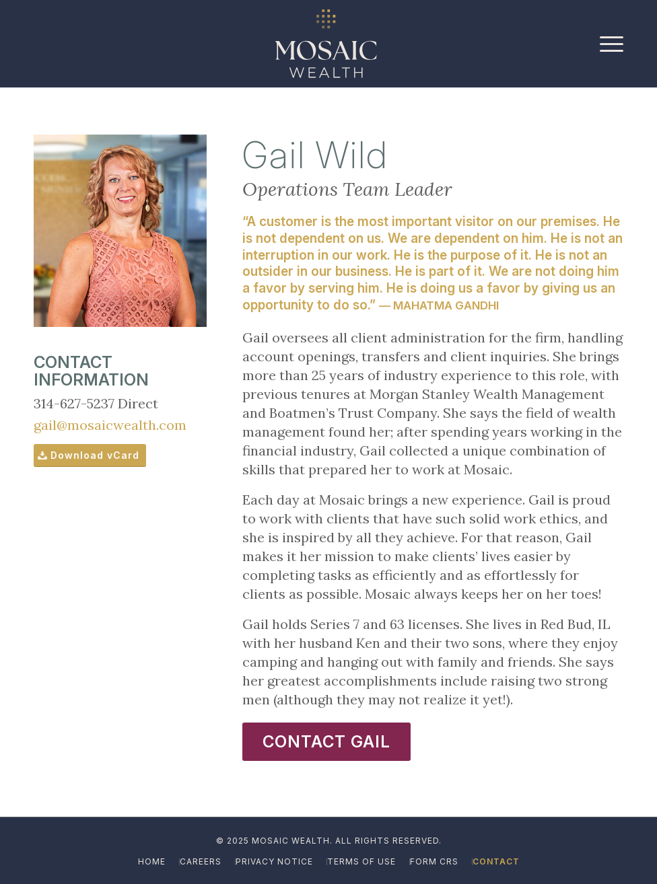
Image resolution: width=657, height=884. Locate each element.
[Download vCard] (90, 455)
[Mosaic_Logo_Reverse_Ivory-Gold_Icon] (326, 43)
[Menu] (608, 43)
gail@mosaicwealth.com (110, 424)
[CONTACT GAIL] (326, 742)
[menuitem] (608, 43)
